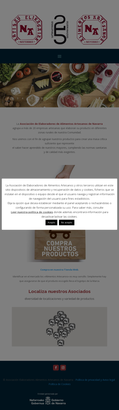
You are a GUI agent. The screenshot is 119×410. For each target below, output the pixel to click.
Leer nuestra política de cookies (32, 212)
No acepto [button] (66, 222)
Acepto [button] (51, 222)
